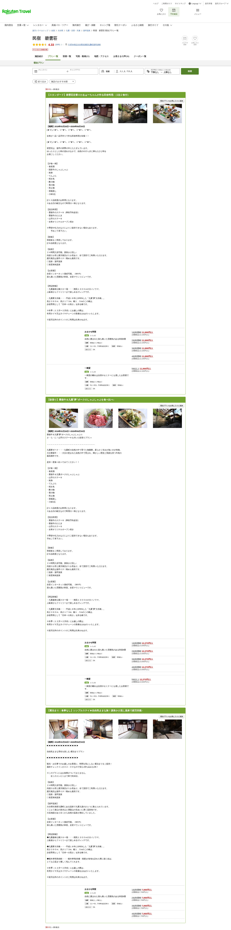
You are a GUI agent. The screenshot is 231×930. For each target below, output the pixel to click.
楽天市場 (208, 4)
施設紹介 (39, 56)
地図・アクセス (101, 56)
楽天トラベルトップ (40, 31)
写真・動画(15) (82, 56)
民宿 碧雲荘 (44, 38)
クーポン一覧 (140, 56)
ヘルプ (155, 4)
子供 (128, 71)
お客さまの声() (121, 56)
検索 (190, 71)
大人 (122, 71)
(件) (58, 44)
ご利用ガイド (166, 4)
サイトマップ (180, 4)
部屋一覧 (67, 56)
